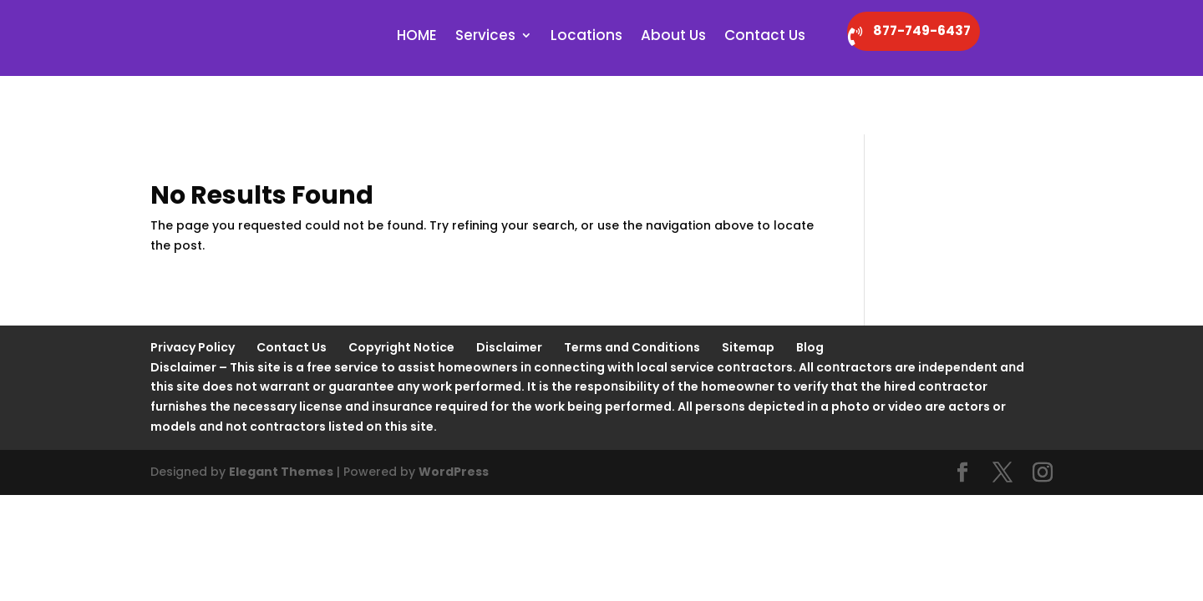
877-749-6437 (955, 32)
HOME (417, 39)
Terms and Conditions (632, 290)
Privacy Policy (192, 290)
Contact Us (764, 39)
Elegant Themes (281, 415)
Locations (586, 39)
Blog (810, 290)
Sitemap (748, 290)
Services (485, 39)
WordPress (454, 415)
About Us (673, 39)
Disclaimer (509, 290)
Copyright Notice (401, 290)
